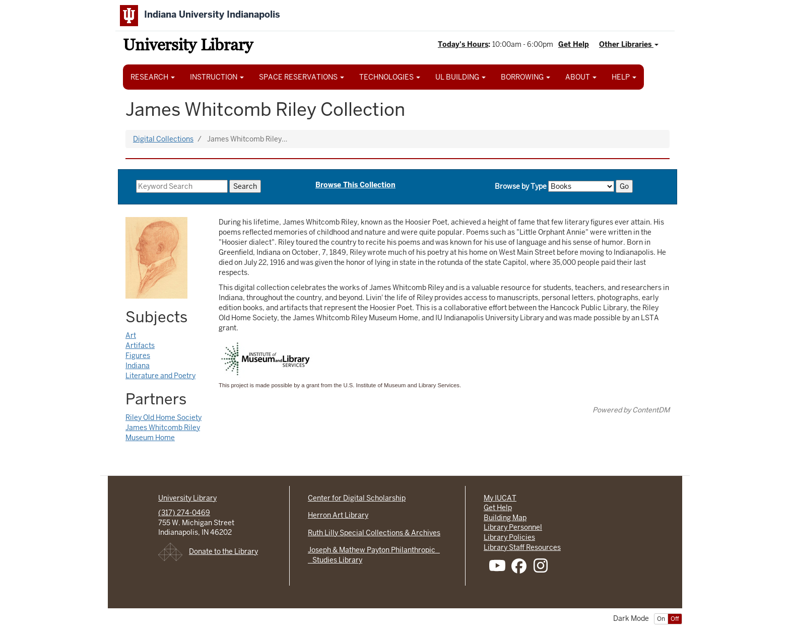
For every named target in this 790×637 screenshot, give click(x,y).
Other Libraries (629, 44)
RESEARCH (152, 77)
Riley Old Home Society (163, 417)
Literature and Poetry (160, 375)
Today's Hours (463, 44)
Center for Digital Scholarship (357, 498)
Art (130, 335)
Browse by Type (521, 186)
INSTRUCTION (217, 77)
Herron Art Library (338, 515)
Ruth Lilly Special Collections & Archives (374, 532)
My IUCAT (500, 498)
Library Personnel (513, 527)
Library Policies (509, 537)
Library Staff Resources (522, 547)
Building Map (505, 517)
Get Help (573, 44)
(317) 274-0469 (184, 512)
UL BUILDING (460, 77)
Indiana (137, 365)
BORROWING (525, 77)
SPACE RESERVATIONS (301, 77)
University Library (188, 46)
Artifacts (140, 345)
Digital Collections (163, 139)
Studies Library (335, 559)
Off (675, 619)
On (661, 619)
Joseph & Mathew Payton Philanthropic (374, 549)
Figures (137, 355)
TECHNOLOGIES (389, 77)
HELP (624, 77)
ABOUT (581, 77)
